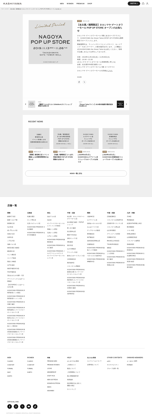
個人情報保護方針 (73, 376)
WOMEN (30, 357)
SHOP (7, 9)
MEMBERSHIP (51, 372)
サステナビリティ (113, 365)
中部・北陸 (71, 213)
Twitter (84, 82)
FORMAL (10, 369)
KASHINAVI (50, 391)
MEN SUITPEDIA (52, 380)
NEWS (49, 387)
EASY (9, 372)
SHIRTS (9, 376)
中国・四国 (111, 213)
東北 (48, 213)
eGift (108, 361)
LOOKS (49, 368)
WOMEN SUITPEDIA (53, 383)
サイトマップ (71, 389)
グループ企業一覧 (113, 368)
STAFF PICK (51, 376)
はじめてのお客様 (73, 361)
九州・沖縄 (131, 213)
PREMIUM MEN (52, 361)
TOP (2, 9)
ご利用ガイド (71, 365)
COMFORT (10, 365)
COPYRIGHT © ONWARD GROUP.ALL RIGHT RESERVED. (23, 413)
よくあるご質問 (132, 361)
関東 (8, 213)
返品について (71, 368)
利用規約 (70, 379)
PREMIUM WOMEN (53, 365)
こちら (110, 71)
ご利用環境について (73, 372)
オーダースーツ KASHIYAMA (13, 3)
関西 (88, 213)
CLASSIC (10, 361)
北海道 (29, 213)
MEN (9, 357)
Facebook (79, 82)
